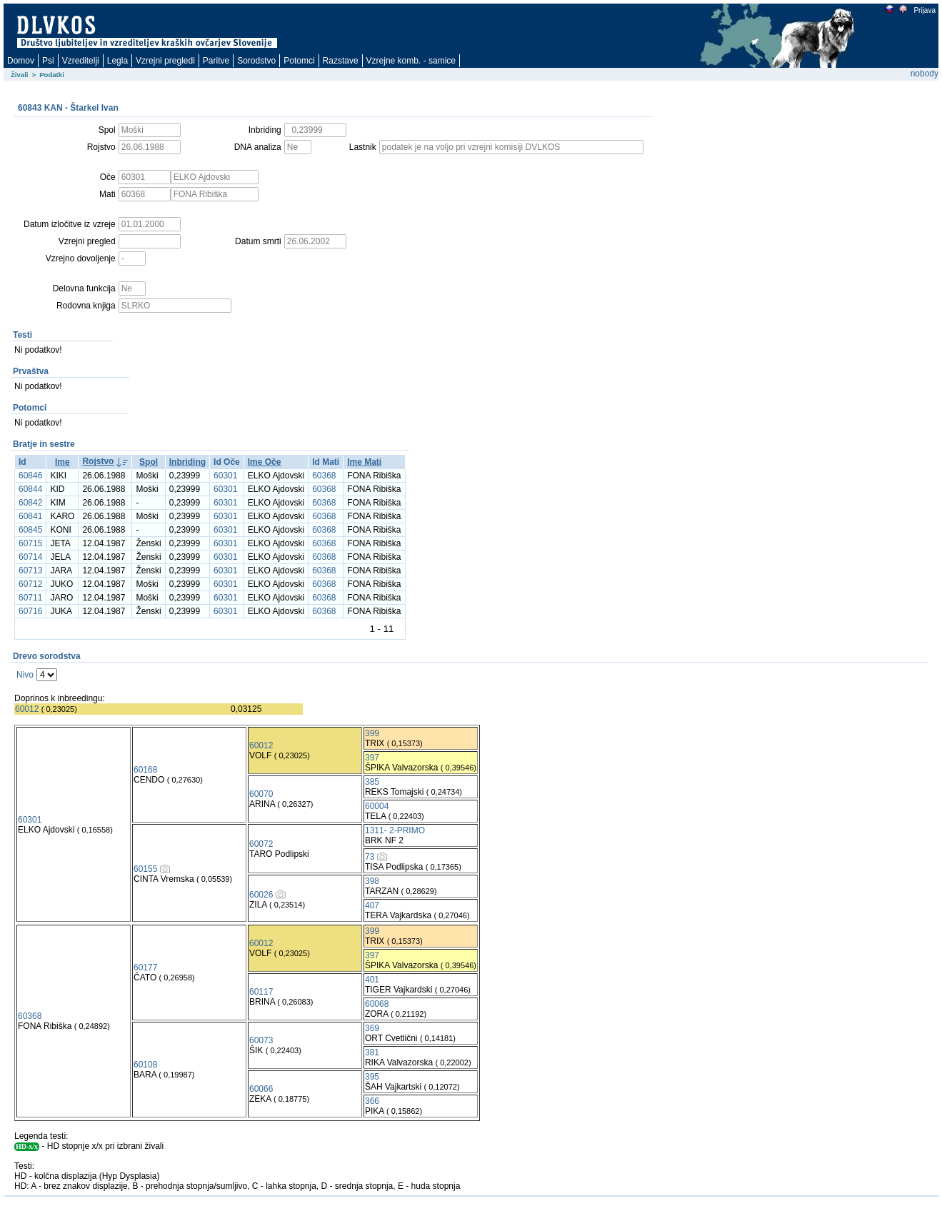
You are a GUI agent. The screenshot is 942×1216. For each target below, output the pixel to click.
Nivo (25, 675)
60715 (30, 543)
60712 (30, 584)
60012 (27, 709)
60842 (30, 503)
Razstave (341, 61)
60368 (324, 476)
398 (372, 881)
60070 (261, 794)
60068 (377, 1004)
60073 (261, 1040)
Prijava (924, 10)
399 (372, 733)
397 (372, 758)
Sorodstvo (256, 61)
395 (372, 1077)
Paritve (216, 61)
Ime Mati (364, 462)
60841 (30, 516)
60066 (261, 1089)
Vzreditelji (80, 61)
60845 (30, 530)
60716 (30, 611)
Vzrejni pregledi (165, 61)
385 (372, 782)
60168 (145, 770)
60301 (225, 476)
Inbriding (187, 462)
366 (372, 1101)
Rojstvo (98, 461)
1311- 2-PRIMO (395, 830)
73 (369, 857)
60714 (30, 557)
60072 (261, 844)
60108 (145, 1065)
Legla (117, 61)
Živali (20, 75)
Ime (62, 462)
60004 (377, 806)
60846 (30, 476)
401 (372, 980)
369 (372, 1028)
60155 (145, 869)
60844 (30, 489)
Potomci (299, 61)
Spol (148, 462)
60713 (30, 571)
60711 (30, 598)
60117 (261, 992)
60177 (145, 968)
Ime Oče (264, 462)
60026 (261, 895)
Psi (48, 61)
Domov (20, 61)
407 (372, 905)
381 (372, 1052)
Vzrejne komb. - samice (411, 61)
